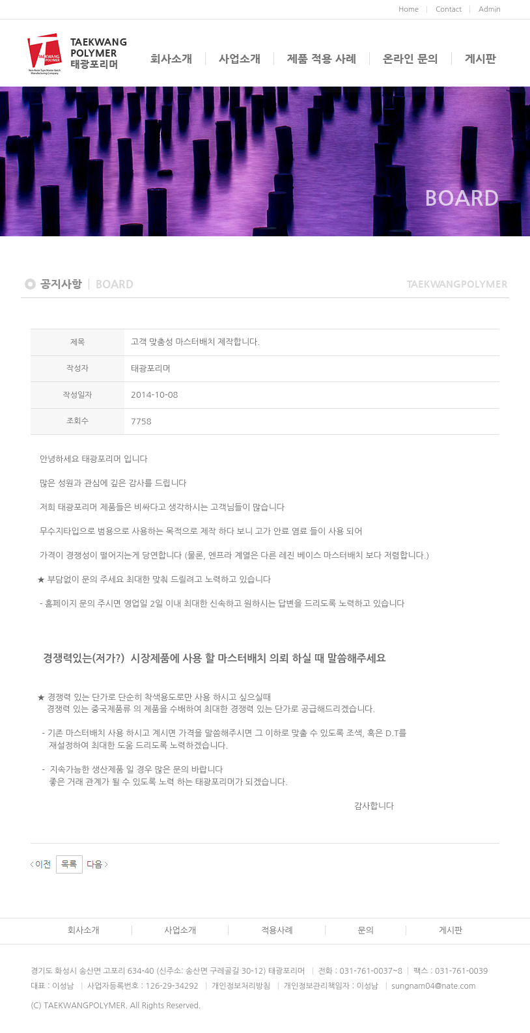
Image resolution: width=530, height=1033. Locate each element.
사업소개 (239, 58)
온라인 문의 (410, 58)
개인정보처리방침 (241, 986)
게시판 (480, 58)
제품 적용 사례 (321, 58)
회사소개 (171, 58)
